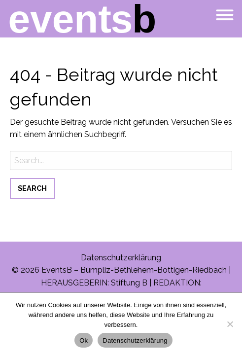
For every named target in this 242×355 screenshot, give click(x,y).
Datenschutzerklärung (121, 257)
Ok (83, 340)
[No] (230, 324)
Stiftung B (129, 282)
